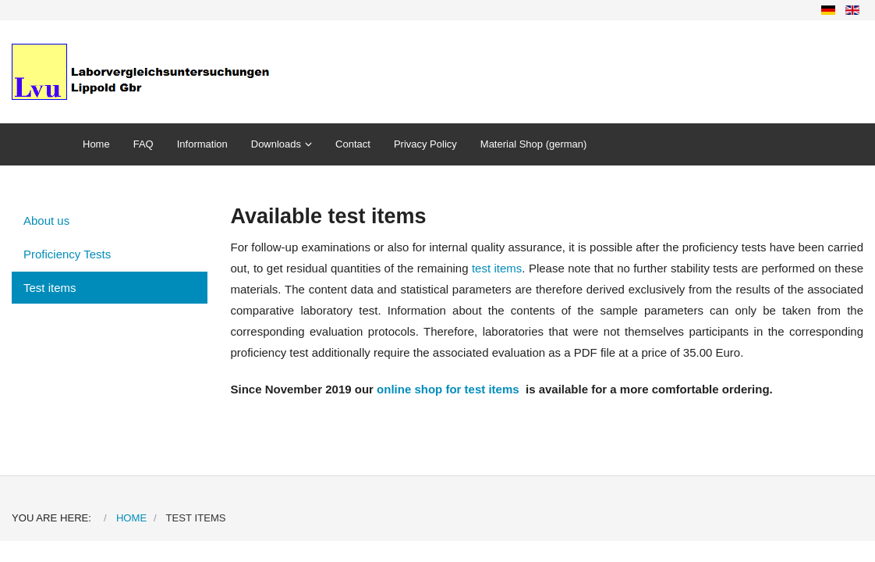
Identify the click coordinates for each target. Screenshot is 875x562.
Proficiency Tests (67, 254)
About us (46, 220)
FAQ (143, 144)
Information (202, 144)
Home (96, 144)
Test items (49, 287)
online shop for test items (448, 389)
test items (497, 268)
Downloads (276, 144)
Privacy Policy (425, 144)
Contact (352, 144)
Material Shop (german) (533, 144)
